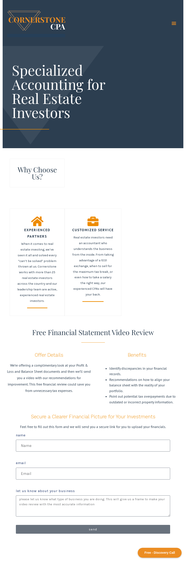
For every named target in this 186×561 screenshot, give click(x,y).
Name (21, 435)
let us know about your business (45, 491)
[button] (173, 23)
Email (21, 463)
